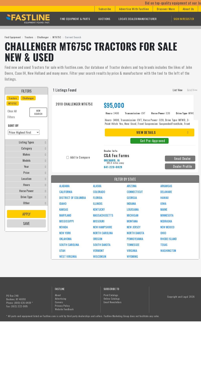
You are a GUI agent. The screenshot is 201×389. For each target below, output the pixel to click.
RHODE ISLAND (168, 239)
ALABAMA (64, 186)
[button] (104, 9)
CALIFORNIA (65, 192)
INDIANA (131, 203)
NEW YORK (65, 233)
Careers (59, 302)
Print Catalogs (111, 295)
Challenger (43, 37)
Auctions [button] (104, 19)
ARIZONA (131, 186)
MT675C (57, 37)
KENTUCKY (99, 209)
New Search (38, 112)
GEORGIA (132, 197)
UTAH (62, 250)
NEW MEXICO (167, 227)
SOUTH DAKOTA (101, 244)
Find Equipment (13, 37)
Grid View (192, 90)
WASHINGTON (168, 250)
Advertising (60, 298)
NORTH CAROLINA (103, 233)
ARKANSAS (166, 186)
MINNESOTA (166, 215)
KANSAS (63, 209)
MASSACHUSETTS (103, 215)
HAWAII (164, 197)
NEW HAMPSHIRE (102, 227)
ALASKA (97, 186)
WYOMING (132, 256)
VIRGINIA (132, 250)
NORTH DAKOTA (135, 233)
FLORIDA (97, 197)
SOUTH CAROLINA (69, 244)
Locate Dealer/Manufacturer (137, 19)
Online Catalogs (112, 298)
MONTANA (132, 221)
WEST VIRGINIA (68, 256)
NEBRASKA (166, 221)
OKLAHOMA (65, 239)
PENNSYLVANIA (135, 239)
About (58, 295)
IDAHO (62, 203)
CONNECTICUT (135, 192)
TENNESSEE (133, 244)
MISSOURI (98, 221)
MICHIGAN (132, 215)
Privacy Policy (62, 305)
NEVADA (63, 227)
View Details (146, 132)
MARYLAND (65, 215)
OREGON (97, 239)
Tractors (29, 37)
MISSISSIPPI (66, 221)
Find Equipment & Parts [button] (75, 19)
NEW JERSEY (133, 227)
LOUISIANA (133, 209)
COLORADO (99, 192)
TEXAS (163, 244)
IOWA (163, 203)
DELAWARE (166, 192)
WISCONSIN (99, 256)
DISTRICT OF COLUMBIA (72, 197)
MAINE (163, 209)
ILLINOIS (97, 203)
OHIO (163, 233)
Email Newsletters (113, 302)
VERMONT (98, 250)
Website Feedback (64, 309)
